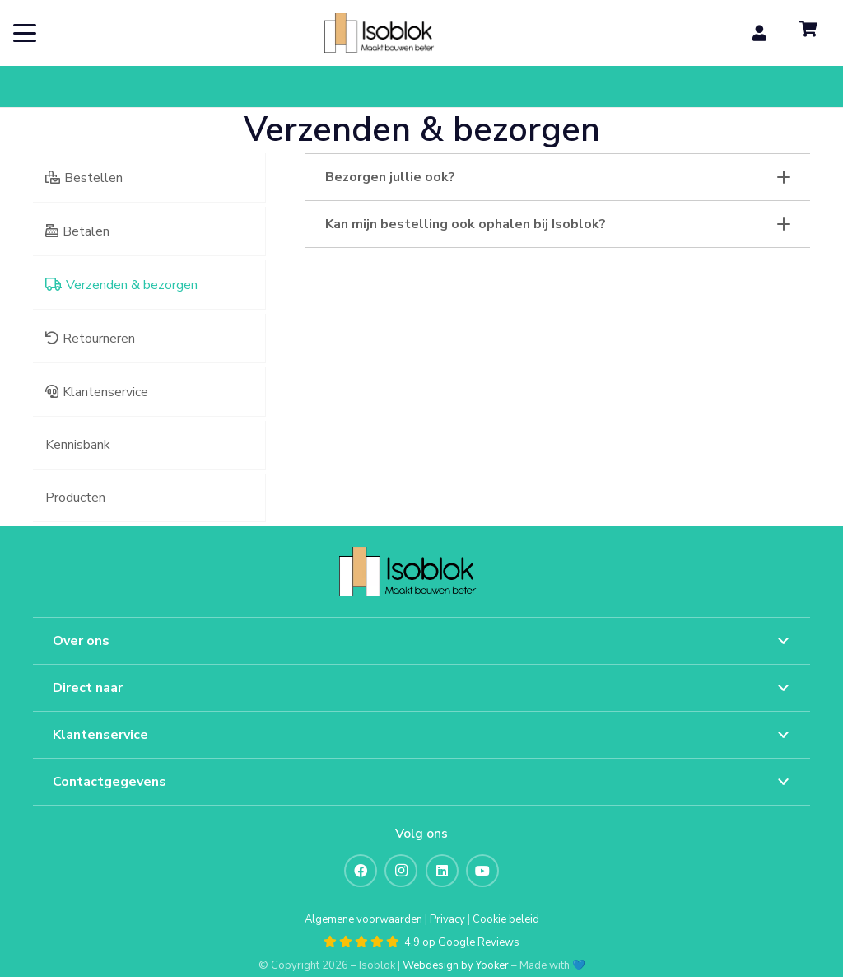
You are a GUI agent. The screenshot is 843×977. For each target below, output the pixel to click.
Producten (75, 497)
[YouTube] (482, 870)
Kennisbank (77, 445)
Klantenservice (105, 392)
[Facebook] (360, 870)
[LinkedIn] (442, 870)
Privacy (447, 919)
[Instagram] (400, 870)
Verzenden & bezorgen (132, 285)
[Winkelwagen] (808, 33)
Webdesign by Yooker (456, 965)
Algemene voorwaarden (363, 919)
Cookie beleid (506, 919)
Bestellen (93, 178)
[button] (24, 32)
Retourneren (99, 339)
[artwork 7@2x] (390, 33)
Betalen (86, 231)
